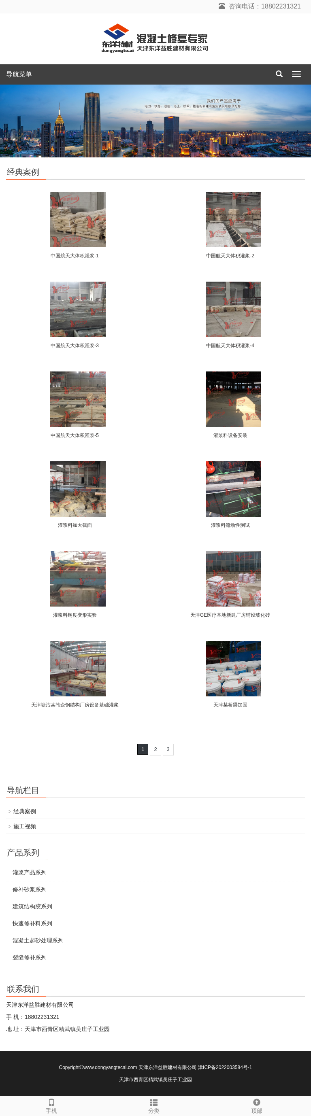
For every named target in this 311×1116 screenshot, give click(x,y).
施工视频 (24, 826)
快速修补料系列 (32, 923)
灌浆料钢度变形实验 (75, 615)
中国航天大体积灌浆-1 (75, 256)
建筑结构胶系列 (32, 906)
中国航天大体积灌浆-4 (230, 345)
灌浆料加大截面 (75, 525)
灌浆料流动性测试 (230, 525)
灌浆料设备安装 (230, 435)
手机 (51, 1105)
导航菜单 (19, 74)
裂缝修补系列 (30, 957)
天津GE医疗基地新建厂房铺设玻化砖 (230, 615)
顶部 (256, 1105)
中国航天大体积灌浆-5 (75, 435)
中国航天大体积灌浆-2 (230, 256)
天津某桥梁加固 (230, 705)
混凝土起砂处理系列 (38, 940)
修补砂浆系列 (30, 889)
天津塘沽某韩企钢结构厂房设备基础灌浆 (75, 705)
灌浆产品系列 (30, 872)
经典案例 (24, 811)
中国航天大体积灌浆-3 (75, 345)
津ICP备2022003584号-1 (225, 1067)
